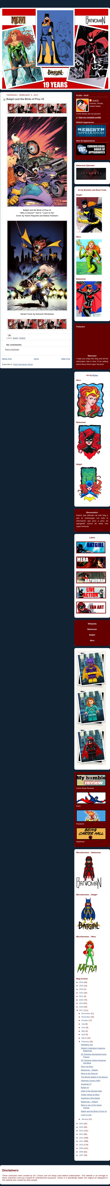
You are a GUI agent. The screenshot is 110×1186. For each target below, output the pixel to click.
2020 (81, 1000)
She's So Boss (87, 1067)
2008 (81, 1152)
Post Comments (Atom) (23, 364)
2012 (81, 1138)
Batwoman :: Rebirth (89, 1070)
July (83, 1024)
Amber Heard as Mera (90, 1095)
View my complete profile (89, 117)
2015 (81, 1127)
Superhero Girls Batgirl (90, 1098)
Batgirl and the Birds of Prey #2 (94, 1111)
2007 (81, 1155)
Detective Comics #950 (90, 1081)
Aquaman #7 (86, 1084)
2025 (81, 986)
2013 (81, 1134)
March (84, 1038)
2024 (81, 989)
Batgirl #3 (85, 1088)
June (83, 1028)
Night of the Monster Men (91, 1091)
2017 (81, 1010)
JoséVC (95, 100)
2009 (81, 1148)
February (85, 1042)
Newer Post (7, 359)
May (83, 1031)
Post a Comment (12, 349)
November (86, 1017)
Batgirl (15, 338)
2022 (81, 993)
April (83, 1034)
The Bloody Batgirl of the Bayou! (94, 1077)
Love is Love (86, 1115)
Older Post (65, 359)
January (85, 1119)
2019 (81, 1003)
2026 (81, 982)
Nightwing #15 (87, 1045)
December (86, 1013)
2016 (81, 1124)
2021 (81, 996)
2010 (81, 1145)
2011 (81, 1141)
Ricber (95, 375)
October (85, 1020)
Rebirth (22, 338)
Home (36, 359)
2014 (81, 1131)
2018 (81, 1007)
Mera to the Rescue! (89, 1073)
